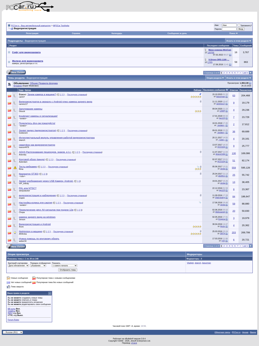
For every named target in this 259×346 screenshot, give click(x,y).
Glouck (22, 111)
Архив (245, 332)
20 (234, 211)
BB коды (11, 309)
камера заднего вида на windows (37, 217)
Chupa (22, 212)
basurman (220, 96)
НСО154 (221, 147)
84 (234, 196)
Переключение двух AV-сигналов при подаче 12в (46, 209)
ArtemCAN (220, 154)
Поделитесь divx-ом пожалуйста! (37, 123)
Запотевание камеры (30, 108)
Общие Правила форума (44, 83)
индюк (22, 198)
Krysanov (18, 86)
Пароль (218, 29)
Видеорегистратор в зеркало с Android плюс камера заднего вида (55, 101)
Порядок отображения (40, 263)
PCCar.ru (236, 332)
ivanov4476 (24, 147)
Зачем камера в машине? (41, 94)
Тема (21, 90)
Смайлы (11, 311)
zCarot (134, 343)
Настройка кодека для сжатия (35, 202)
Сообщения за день (177, 33)
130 (234, 153)
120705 (211, 52)
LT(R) (210, 62)
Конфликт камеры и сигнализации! (38, 116)
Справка (76, 33)
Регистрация (32, 33)
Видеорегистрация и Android (35, 224)
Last (245, 73)
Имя (216, 25)
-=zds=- (221, 140)
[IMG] (10, 313)
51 (234, 160)
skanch (22, 140)
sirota (222, 169)
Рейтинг (197, 90)
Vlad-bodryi (220, 197)
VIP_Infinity (24, 183)
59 (234, 203)
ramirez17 (23, 104)
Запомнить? (245, 25)
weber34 (22, 241)
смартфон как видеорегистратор (37, 144)
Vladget (190, 263)
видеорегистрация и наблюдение (37, 195)
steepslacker (24, 191)
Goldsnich (23, 133)
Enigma (221, 219)
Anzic (21, 227)
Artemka (22, 155)
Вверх (253, 332)
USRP (222, 111)
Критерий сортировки (18, 263)
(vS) (223, 241)
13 (234, 182)
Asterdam (23, 162)
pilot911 (221, 176)
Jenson (22, 219)
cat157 (22, 97)
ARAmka (23, 234)
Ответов (234, 90)
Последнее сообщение (214, 90)
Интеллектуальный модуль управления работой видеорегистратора (57, 137)
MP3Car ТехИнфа (61, 25)
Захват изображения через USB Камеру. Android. (46, 181)
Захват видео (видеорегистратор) (37, 130)
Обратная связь (222, 332)
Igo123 (222, 118)
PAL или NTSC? (27, 188)
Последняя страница (76, 94)
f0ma (21, 169)
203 (234, 232)
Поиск (234, 33)
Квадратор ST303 (28, 173)
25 (234, 175)
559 (234, 167)
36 (234, 131)
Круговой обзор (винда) (32, 159)
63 (234, 95)
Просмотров (246, 90)
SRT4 (222, 233)
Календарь (117, 33)
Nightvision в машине (30, 231)
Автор (28, 90)
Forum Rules (13, 320)
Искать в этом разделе (237, 41)
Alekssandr (220, 212)
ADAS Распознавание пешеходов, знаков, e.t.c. (45, 152)
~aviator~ (23, 118)
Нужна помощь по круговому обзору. (39, 238)
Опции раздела (214, 78)
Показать (56, 263)
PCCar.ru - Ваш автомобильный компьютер (31, 25)
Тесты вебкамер (28, 166)
